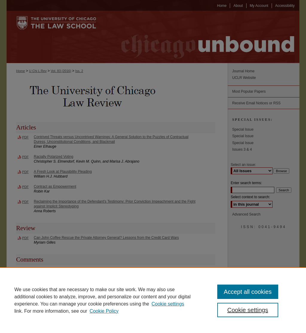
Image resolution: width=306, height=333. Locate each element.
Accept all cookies (248, 291)
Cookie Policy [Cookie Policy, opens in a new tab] (104, 311)
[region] (153, 300)
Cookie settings (168, 303)
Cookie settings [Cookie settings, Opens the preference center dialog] (247, 310)
